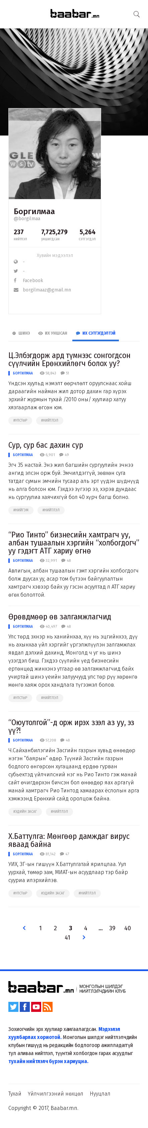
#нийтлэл (49, 421)
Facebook (28, 280)
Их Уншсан (52, 333)
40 (127, 928)
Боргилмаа (23, 373)
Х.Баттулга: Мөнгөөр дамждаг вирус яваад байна (69, 840)
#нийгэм (20, 510)
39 (112, 928)
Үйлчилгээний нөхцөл (55, 1094)
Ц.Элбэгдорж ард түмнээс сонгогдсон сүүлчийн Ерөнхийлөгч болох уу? (69, 359)
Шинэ (21, 333)
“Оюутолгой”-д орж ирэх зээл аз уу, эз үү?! (71, 726)
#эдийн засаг (25, 812)
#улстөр (20, 421)
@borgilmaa (27, 219)
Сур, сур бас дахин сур (45, 445)
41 (67, 937)
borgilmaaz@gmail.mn (42, 290)
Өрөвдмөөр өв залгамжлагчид (59, 616)
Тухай (14, 1094)
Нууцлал (100, 1094)
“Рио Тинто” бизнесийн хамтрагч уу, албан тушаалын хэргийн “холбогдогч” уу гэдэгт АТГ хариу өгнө (73, 542)
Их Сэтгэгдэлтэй (96, 333)
